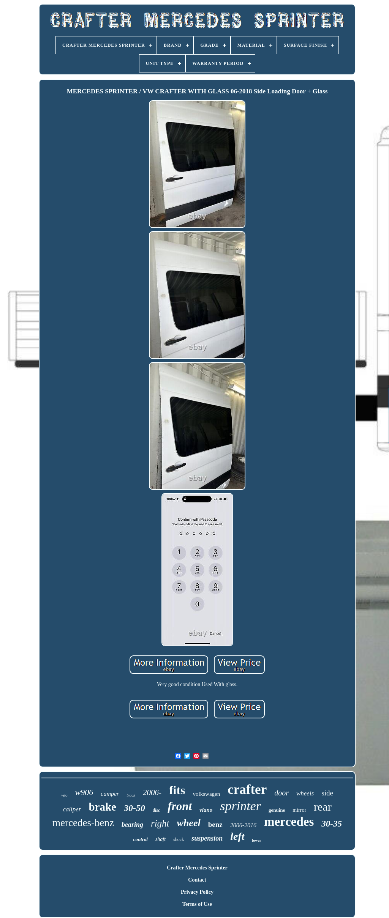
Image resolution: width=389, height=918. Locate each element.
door (281, 793)
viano (205, 810)
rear (323, 806)
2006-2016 (243, 825)
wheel (189, 822)
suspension (207, 838)
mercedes (289, 821)
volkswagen (206, 794)
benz (215, 824)
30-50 (134, 808)
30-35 (331, 823)
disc (156, 810)
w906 (84, 792)
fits (177, 790)
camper (110, 793)
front (180, 806)
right (160, 823)
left (237, 836)
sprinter (240, 806)
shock (178, 839)
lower (256, 840)
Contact (197, 880)
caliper (72, 809)
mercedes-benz (83, 822)
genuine (277, 810)
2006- (152, 792)
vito (64, 795)
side (327, 793)
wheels (305, 793)
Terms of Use (197, 904)
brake (102, 807)
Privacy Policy (197, 892)
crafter (247, 789)
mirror (299, 810)
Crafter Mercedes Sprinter (197, 868)
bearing (132, 824)
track (131, 795)
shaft (160, 839)
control (140, 839)
